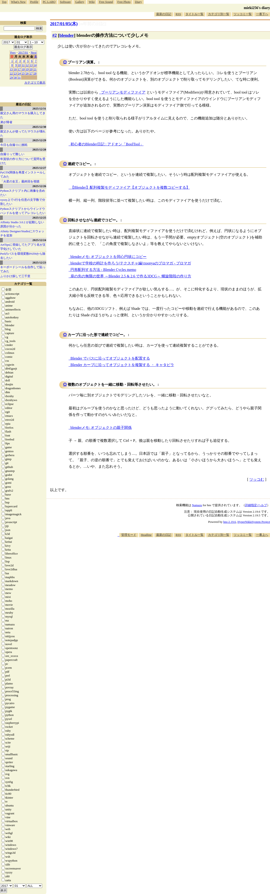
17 (19, 69)
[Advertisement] (185, 551)
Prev (13, 52)
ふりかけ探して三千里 (15, 276)
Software (65, 1)
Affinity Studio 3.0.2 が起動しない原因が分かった (22, 224)
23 (15, 73)
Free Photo (123, 1)
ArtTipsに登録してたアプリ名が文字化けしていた (23, 247)
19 (27, 69)
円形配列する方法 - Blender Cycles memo (103, 270)
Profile (34, 1)
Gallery (79, 1)
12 (27, 65)
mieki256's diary (257, 8)
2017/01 (23, 52)
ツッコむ (256, 479)
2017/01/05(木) (64, 23)
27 (31, 73)
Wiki (92, 1)
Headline (146, 534)
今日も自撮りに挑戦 (13, 145)
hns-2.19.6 (229, 522)
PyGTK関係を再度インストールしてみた (23, 174)
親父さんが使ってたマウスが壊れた (22, 133)
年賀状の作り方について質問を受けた (22, 161)
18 (23, 69)
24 (19, 73)
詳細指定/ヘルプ (256, 505)
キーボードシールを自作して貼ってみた (22, 269)
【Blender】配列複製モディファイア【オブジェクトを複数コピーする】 (130, 187)
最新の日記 (163, 14)
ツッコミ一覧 (243, 14)
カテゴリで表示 (34, 82)
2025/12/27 (39, 167)
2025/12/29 (39, 140)
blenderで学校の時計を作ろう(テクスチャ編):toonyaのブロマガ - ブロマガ (130, 263)
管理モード (128, 534)
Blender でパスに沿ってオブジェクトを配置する (110, 358)
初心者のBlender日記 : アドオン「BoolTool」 (106, 144)
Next (33, 52)
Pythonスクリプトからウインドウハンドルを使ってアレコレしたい (22, 211)
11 (23, 65)
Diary (138, 1)
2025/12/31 (39, 108)
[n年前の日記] (92, 23)
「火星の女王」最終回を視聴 (19, 181)
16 (15, 69)
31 (19, 77)
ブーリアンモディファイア (123, 92)
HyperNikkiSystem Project (254, 522)
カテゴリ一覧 (23, 283)
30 (15, 77)
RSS (178, 14)
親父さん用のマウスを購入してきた (22, 115)
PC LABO (49, 1)
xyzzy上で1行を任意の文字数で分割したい (22, 202)
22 (11, 73)
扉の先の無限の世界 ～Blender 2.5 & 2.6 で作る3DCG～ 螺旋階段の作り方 (130, 276)
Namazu (197, 505)
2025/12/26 (39, 186)
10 (19, 65)
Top (4, 1)
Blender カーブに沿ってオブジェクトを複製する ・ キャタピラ (122, 365)
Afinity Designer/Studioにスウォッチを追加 (22, 233)
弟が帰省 (6, 122)
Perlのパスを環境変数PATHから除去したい (22, 256)
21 (35, 69)
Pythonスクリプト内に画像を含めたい (22, 193)
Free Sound (106, 1)
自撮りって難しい (12, 154)
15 (11, 69)
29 (11, 77)
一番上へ (262, 534)
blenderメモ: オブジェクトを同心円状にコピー (108, 257)
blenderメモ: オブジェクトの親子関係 (101, 428)
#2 (54, 35)
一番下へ (262, 14)
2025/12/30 (39, 127)
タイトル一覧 (194, 14)
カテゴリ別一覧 (218, 14)
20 (31, 69)
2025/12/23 (39, 262)
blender (66, 35)
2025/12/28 (39, 149)
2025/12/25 (39, 217)
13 (31, 65)
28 (35, 73)
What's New (18, 1)
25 (23, 73)
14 (35, 65)
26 (27, 73)
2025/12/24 (39, 240)
